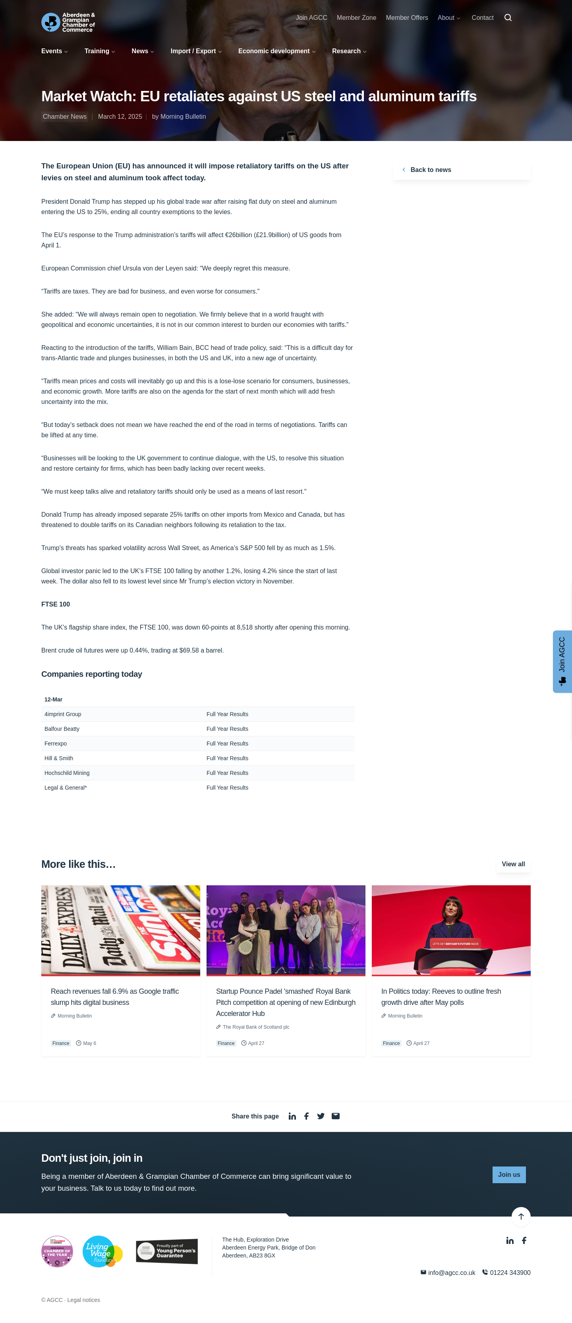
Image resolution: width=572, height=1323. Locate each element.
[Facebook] (524, 1240)
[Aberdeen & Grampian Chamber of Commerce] (68, 22)
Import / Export (193, 51)
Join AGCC (311, 17)
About (446, 17)
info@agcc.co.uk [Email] (447, 1272)
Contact (483, 17)
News (140, 51)
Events (51, 51)
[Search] (508, 18)
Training (97, 51)
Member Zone (357, 17)
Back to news (425, 169)
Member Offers (407, 17)
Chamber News (65, 116)
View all (513, 864)
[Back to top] (521, 1217)
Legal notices (84, 1300)
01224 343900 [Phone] (506, 1272)
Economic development (274, 51)
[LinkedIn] (510, 1240)
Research (346, 51)
